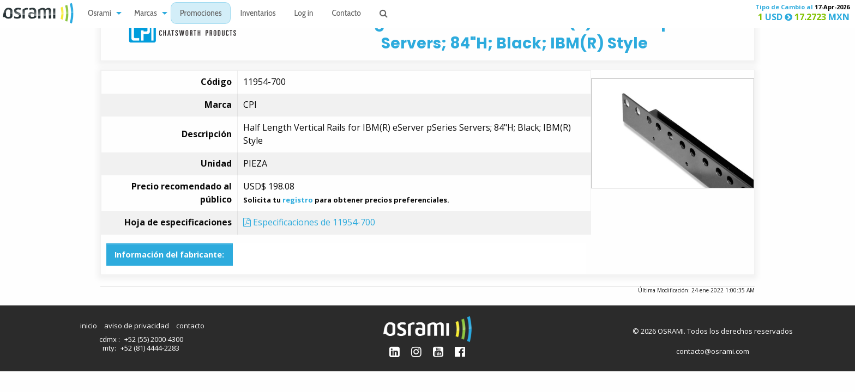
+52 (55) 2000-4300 (153, 339)
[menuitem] (102, 13)
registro (297, 200)
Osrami (99, 14)
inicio (88, 325)
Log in (304, 14)
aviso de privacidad (136, 325)
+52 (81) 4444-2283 (150, 348)
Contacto (346, 14)
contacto (190, 325)
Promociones (201, 14)
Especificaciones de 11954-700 (309, 222)
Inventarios (257, 14)
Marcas (145, 14)
